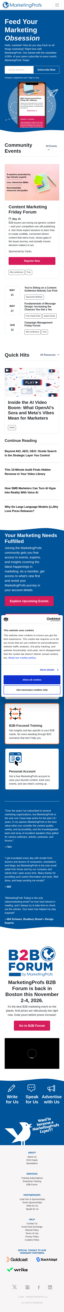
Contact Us (32, 1223)
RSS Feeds (32, 1160)
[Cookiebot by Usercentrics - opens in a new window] (46, 619)
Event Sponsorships (32, 1202)
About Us (32, 1157)
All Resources (49, 355)
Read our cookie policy (22, 657)
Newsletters (32, 1163)
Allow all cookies (32, 679)
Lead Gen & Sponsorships (32, 1199)
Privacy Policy (32, 1236)
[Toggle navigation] (57, 5)
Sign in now (34, 77)
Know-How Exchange (32, 1227)
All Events (51, 148)
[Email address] (19, 70)
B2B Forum (32, 1184)
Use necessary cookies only (32, 689)
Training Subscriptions (32, 1178)
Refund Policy (32, 1230)
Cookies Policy (32, 1240)
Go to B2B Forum (32, 965)
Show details (47, 669)
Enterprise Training (32, 1181)
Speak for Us (32, 1209)
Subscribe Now (46, 69)
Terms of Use (32, 1233)
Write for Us (32, 1205)
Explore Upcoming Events (29, 601)
